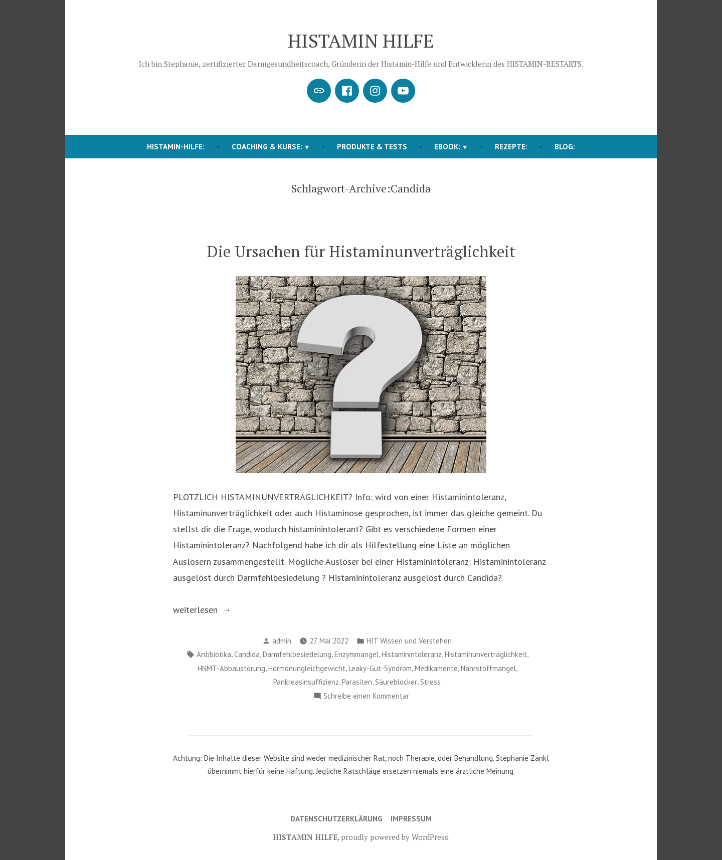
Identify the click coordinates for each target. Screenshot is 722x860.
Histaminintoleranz (412, 654)
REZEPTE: (511, 146)
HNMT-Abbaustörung (231, 668)
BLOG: (565, 146)
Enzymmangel (356, 654)
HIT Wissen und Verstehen (409, 641)
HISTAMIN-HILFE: (176, 146)
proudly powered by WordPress (394, 837)
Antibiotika (214, 654)
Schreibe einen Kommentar (366, 696)
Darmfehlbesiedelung (297, 654)
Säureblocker (396, 682)
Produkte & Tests (372, 146)
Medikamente (436, 668)
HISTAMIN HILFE (361, 40)
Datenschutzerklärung (336, 818)
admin (281, 641)
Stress (430, 682)
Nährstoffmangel (488, 668)
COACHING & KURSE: (267, 146)
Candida (247, 654)
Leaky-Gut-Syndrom (380, 668)
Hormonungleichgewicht (306, 668)
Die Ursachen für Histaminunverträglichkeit (361, 251)
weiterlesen (224, 610)
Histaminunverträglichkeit (486, 654)
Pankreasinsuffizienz (306, 682)
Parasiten (357, 682)
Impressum (411, 818)
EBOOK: (447, 146)
